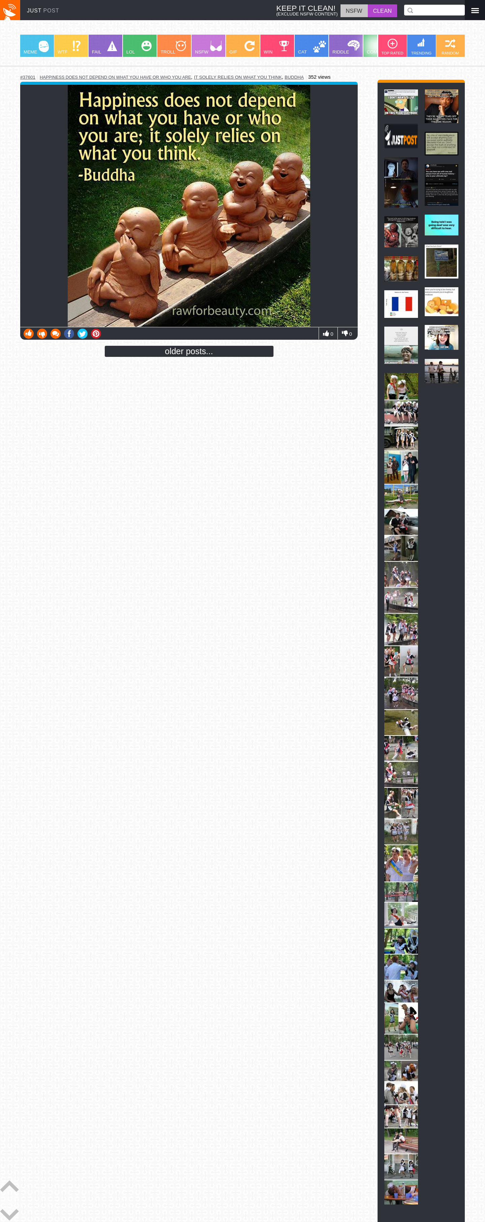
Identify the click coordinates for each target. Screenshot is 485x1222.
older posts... (189, 351)
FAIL (104, 47)
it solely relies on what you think (238, 77)
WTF (69, 47)
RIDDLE (346, 47)
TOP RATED (392, 47)
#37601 (27, 77)
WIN (276, 47)
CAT (312, 47)
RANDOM (450, 47)
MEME (36, 47)
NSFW (208, 47)
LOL (139, 47)
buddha (294, 77)
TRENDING (421, 46)
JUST (43, 10)
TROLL (173, 47)
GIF (242, 47)
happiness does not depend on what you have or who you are (115, 77)
